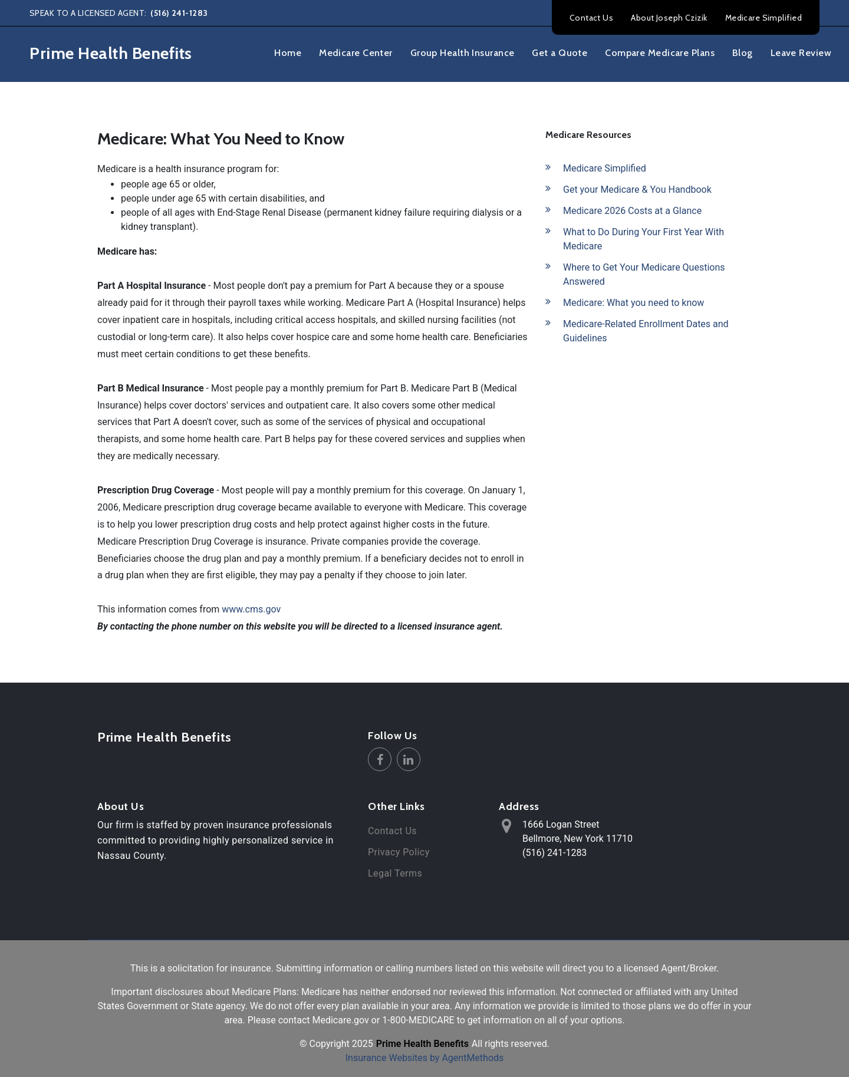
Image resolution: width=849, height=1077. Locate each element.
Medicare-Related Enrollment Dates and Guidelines (646, 331)
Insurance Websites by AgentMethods (424, 1057)
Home (287, 52)
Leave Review (801, 52)
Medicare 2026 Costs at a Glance (632, 210)
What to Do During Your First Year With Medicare (643, 239)
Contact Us (591, 17)
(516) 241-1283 (178, 13)
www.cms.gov (251, 609)
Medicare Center (356, 52)
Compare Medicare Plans (660, 52)
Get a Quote (559, 52)
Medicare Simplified (763, 17)
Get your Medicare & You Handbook (637, 189)
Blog (742, 52)
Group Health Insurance (462, 52)
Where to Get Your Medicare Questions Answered (644, 274)
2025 (362, 1043)
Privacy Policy (399, 852)
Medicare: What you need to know (633, 302)
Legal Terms (395, 873)
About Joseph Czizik (669, 17)
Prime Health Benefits (164, 737)
